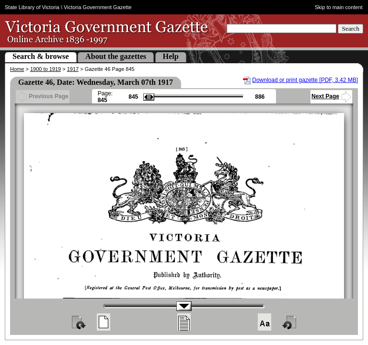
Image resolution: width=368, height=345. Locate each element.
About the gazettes (115, 56)
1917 (73, 69)
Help (171, 56)
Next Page (331, 96)
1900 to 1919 (45, 69)
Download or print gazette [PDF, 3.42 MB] (305, 80)
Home (17, 69)
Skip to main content (339, 7)
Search (350, 28)
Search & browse (40, 56)
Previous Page (43, 96)
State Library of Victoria (32, 7)
